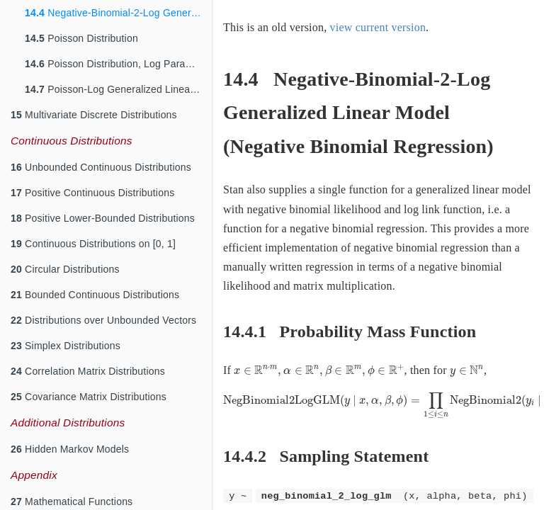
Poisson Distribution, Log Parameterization (118, 63)
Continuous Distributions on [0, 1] (93, 243)
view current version (378, 27)
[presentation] (319, 371)
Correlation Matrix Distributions (88, 371)
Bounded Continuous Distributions (95, 294)
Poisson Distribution (81, 38)
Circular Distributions (65, 269)
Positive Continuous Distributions (92, 192)
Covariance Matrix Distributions (88, 396)
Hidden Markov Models (70, 449)
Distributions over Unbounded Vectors (103, 320)
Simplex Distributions (65, 345)
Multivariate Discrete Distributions (94, 114)
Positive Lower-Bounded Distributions (103, 218)
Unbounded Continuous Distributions (101, 167)
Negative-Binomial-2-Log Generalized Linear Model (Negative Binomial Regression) (118, 12)
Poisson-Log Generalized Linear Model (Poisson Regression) (118, 89)
